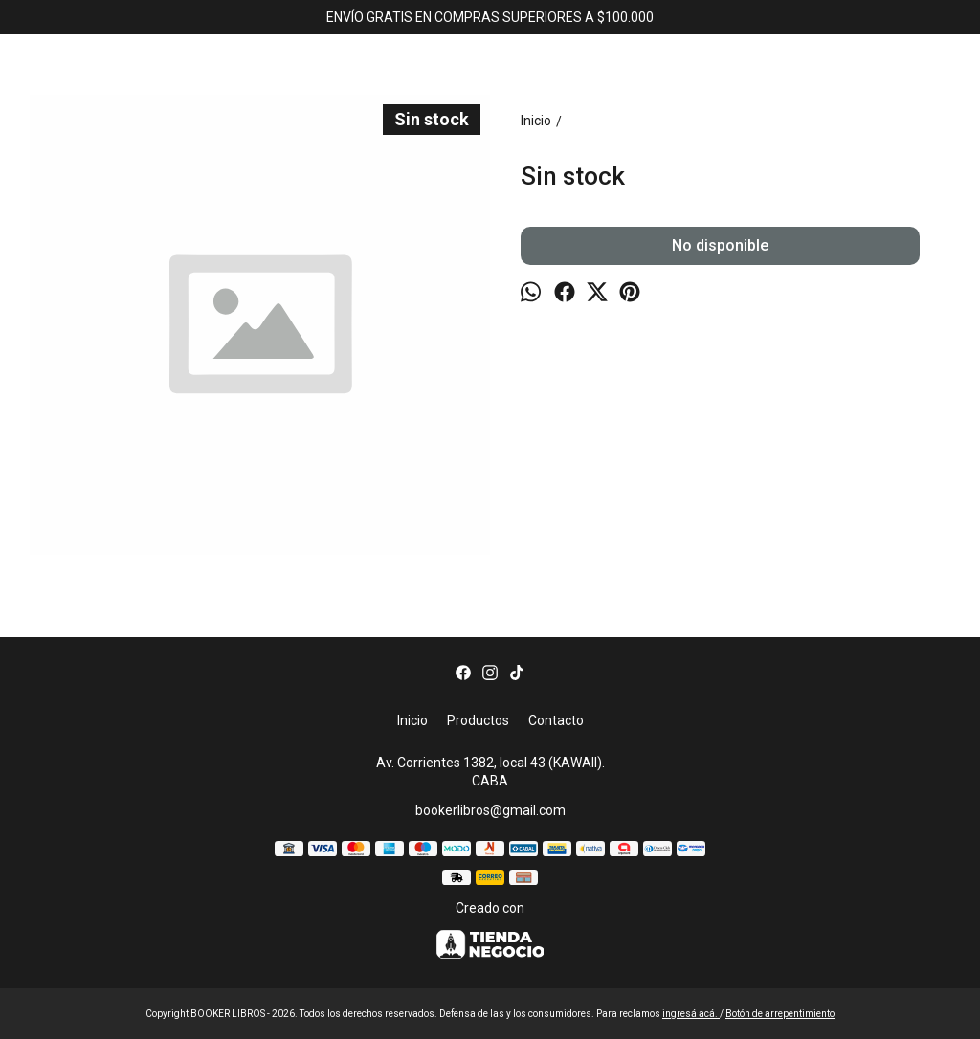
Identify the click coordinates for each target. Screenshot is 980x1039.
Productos (478, 720)
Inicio (412, 720)
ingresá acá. (691, 1013)
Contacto (556, 720)
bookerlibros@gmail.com (490, 810)
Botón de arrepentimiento (780, 1013)
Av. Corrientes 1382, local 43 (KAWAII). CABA (490, 771)
